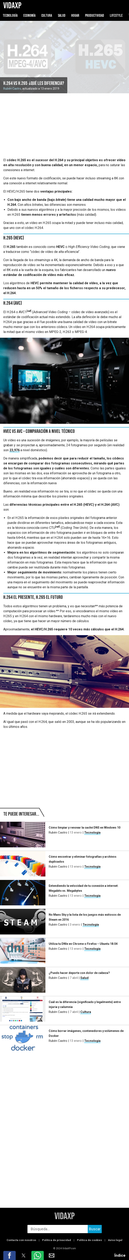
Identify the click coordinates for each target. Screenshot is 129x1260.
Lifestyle (116, 15)
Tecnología (10, 15)
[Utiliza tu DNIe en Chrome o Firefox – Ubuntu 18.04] (22, 951)
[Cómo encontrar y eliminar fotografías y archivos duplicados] (22, 863)
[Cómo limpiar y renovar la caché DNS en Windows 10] (22, 834)
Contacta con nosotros (21, 1240)
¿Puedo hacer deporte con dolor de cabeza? (79, 973)
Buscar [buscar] (95, 1229)
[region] (64, 125)
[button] (9, 1255)
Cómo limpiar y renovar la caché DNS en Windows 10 (84, 827)
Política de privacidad (56, 1240)
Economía (29, 15)
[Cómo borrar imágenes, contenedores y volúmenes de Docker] (22, 1038)
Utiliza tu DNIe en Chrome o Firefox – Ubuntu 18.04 (83, 943)
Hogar (75, 15)
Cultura (46, 15)
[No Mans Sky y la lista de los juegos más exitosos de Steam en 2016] (22, 921)
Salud (61, 15)
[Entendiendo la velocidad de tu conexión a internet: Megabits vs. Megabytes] (22, 893)
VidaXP (64, 1216)
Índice (119, 1255)
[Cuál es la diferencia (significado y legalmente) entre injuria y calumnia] (22, 1009)
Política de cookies (89, 1240)
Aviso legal (115, 1240)
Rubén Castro (12, 88)
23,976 (14, 450)
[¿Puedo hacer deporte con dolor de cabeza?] (22, 980)
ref (29, 311)
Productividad (94, 15)
